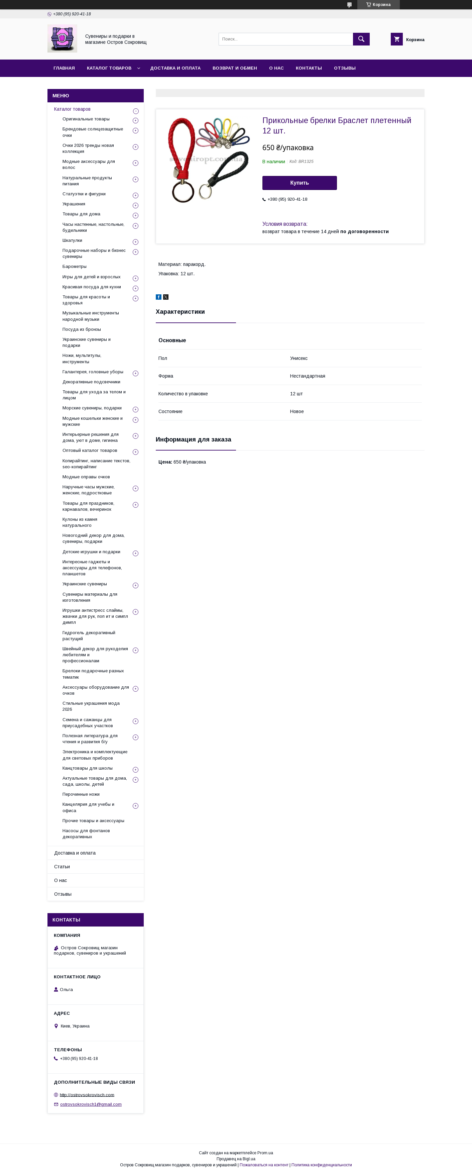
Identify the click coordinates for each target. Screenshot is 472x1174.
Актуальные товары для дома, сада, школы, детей (95, 781)
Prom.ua (265, 1153)
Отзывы (345, 68)
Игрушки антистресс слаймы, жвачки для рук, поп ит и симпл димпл (95, 616)
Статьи (62, 866)
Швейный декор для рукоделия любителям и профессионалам (95, 654)
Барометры (75, 266)
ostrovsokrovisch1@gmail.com (91, 1104)
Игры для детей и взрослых (92, 276)
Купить (299, 183)
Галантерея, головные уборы (93, 371)
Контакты (309, 68)
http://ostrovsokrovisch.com (87, 1094)
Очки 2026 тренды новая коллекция (88, 148)
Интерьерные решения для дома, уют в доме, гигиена (91, 437)
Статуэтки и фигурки (84, 193)
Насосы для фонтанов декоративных (86, 833)
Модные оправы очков (86, 476)
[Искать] (361, 39)
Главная (64, 68)
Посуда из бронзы (82, 329)
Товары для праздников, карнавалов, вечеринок (88, 506)
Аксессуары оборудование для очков (96, 690)
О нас (276, 68)
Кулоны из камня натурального (80, 522)
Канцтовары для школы (88, 768)
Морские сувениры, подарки (92, 407)
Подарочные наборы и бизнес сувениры (94, 253)
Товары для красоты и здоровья (86, 299)
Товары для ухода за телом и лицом (94, 394)
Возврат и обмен (235, 68)
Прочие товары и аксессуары (93, 820)
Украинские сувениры (85, 583)
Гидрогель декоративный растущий (89, 635)
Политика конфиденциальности (321, 1165)
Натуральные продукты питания (87, 180)
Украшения (74, 203)
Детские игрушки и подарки (91, 551)
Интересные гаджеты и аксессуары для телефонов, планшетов (92, 567)
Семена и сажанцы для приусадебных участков (88, 722)
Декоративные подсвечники (91, 381)
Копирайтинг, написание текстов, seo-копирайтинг (96, 463)
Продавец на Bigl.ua (236, 1159)
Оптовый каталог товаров (90, 450)
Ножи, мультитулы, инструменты (82, 358)
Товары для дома (81, 213)
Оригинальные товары (86, 118)
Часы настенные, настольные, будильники (93, 227)
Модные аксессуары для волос (89, 164)
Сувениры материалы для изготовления (90, 597)
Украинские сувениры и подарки (87, 342)
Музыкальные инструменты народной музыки (91, 315)
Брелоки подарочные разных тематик (93, 673)
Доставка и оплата (175, 68)
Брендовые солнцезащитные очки (93, 131)
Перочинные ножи (81, 794)
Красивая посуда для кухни (92, 286)
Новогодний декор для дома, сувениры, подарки (94, 538)
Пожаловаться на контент (264, 1165)
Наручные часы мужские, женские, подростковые (89, 489)
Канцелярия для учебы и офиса (88, 807)
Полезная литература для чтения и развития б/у (90, 738)
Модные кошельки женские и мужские (93, 421)
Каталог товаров (109, 68)
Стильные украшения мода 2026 (91, 706)
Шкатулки (72, 240)
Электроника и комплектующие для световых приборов (95, 754)
